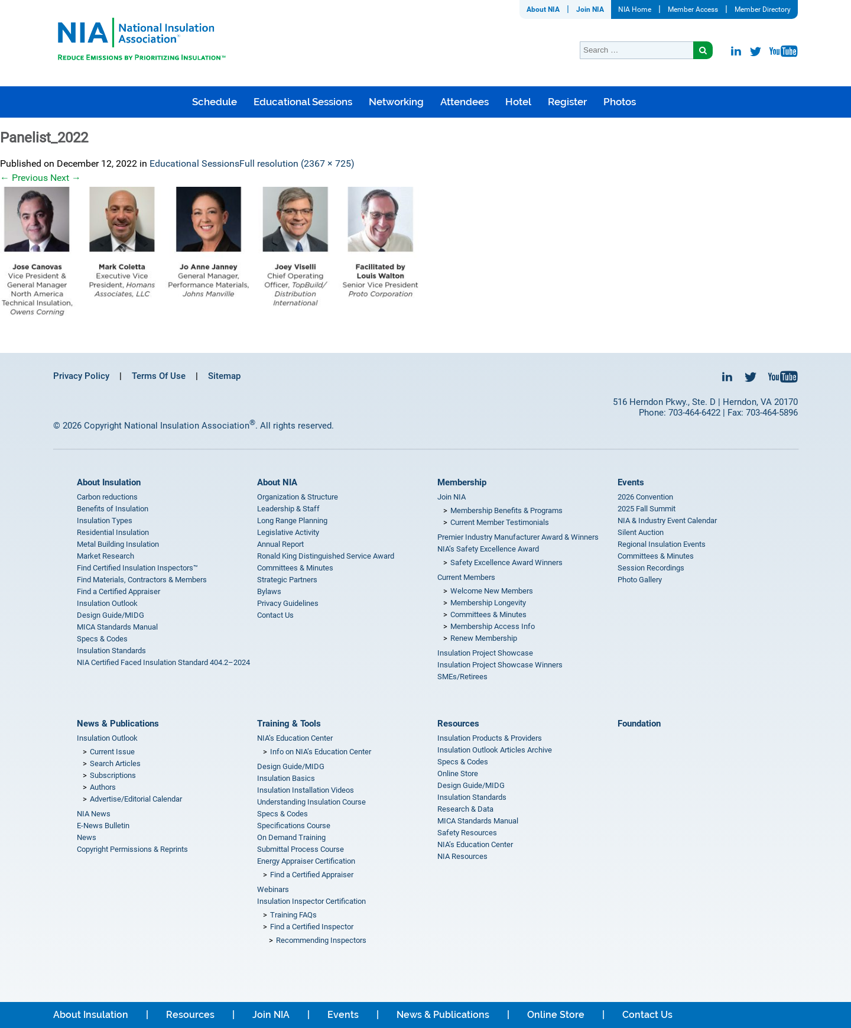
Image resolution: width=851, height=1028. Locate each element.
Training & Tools (289, 723)
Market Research (105, 556)
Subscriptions (113, 775)
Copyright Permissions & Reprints (132, 849)
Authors (103, 787)
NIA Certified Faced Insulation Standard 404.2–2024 (163, 662)
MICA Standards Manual (117, 626)
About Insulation (109, 482)
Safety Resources (467, 832)
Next (65, 177)
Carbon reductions (107, 496)
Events (631, 482)
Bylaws (269, 591)
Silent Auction (641, 532)
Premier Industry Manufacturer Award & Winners (518, 537)
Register (567, 102)
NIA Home (634, 9)
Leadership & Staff (288, 508)
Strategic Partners (287, 579)
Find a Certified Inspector (311, 926)
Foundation (639, 723)
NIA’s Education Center (295, 738)
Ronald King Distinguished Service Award (325, 556)
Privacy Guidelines (288, 603)
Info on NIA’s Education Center (320, 751)
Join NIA (590, 9)
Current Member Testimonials (499, 522)
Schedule (214, 102)
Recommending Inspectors (321, 940)
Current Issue (112, 751)
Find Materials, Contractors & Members (142, 579)
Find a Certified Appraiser (118, 591)
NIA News (94, 813)
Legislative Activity (288, 532)
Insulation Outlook (107, 603)
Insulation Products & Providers (489, 738)
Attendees (464, 102)
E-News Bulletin (103, 825)
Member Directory (763, 9)
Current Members (466, 577)
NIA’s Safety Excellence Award (488, 548)
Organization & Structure (297, 496)
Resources (458, 723)
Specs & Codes (102, 638)
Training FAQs (293, 914)
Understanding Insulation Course (311, 801)
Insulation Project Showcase (485, 652)
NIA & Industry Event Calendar (667, 520)
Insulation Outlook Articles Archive (494, 749)
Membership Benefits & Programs (506, 510)
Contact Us (275, 615)
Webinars (273, 889)
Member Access (693, 9)
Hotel (518, 102)
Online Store (457, 773)
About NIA (543, 9)
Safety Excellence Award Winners (506, 562)
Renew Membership (483, 638)
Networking (396, 102)
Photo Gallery (640, 579)
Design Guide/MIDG (110, 615)
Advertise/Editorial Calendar (136, 798)
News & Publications (118, 723)
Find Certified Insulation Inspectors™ (137, 567)
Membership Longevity (488, 602)
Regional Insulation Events (662, 544)
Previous (24, 177)
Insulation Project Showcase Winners (500, 664)
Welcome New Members (491, 590)
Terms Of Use (159, 376)
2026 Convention (645, 496)
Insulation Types (104, 520)
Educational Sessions (303, 102)
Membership (461, 482)
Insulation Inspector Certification (311, 901)
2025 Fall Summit (646, 508)
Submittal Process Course (300, 849)
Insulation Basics (286, 778)
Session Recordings (651, 567)
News (86, 837)
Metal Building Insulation (118, 544)
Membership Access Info (492, 626)
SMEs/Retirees (462, 676)
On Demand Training (291, 837)
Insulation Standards (111, 650)
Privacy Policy (81, 376)
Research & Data (465, 809)
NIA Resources (462, 856)
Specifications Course (293, 825)
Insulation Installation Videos (305, 790)
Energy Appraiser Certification (306, 861)
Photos (619, 102)
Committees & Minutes (295, 567)
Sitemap (224, 376)
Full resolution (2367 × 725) (297, 163)
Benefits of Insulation (112, 508)
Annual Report (280, 544)
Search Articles (115, 763)
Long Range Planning (292, 520)
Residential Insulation (113, 532)
